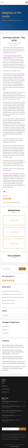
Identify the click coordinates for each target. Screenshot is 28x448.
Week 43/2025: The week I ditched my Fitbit (13, 297)
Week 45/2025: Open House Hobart (11, 291)
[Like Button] (4, 191)
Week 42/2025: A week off (8, 300)
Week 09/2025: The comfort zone (15, 347)
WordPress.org (5, 392)
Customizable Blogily (14, 446)
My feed (5, 398)
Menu (2, 2)
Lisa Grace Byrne (21, 74)
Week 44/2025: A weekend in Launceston (12, 294)
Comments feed (5, 389)
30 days (7, 202)
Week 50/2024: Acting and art (15, 358)
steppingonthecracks (15, 202)
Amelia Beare (5, 326)
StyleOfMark (5, 333)
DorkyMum (5, 330)
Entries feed (4, 386)
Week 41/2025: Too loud (8, 303)
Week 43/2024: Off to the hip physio (16, 363)
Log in (3, 383)
